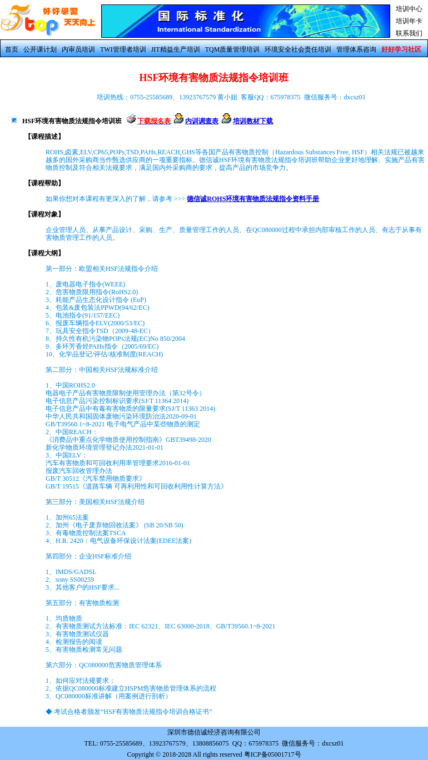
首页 (11, 49)
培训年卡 (409, 21)
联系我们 (409, 33)
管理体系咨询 (356, 49)
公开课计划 (40, 49)
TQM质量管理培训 (232, 49)
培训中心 (409, 9)
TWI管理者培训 (123, 49)
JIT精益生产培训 (175, 49)
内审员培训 (78, 49)
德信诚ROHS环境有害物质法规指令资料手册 (253, 199)
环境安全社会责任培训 (298, 49)
